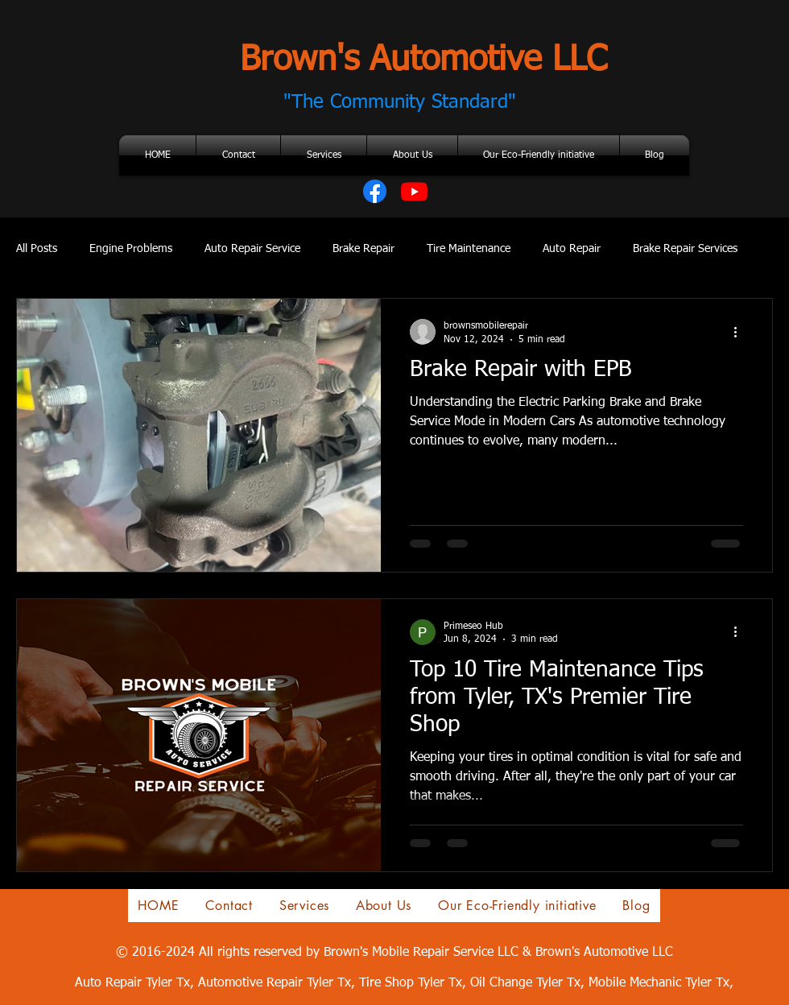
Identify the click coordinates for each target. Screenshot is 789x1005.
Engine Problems (130, 248)
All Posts (36, 248)
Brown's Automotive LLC (423, 60)
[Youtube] (414, 191)
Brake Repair (363, 248)
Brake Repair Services (685, 248)
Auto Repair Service (252, 248)
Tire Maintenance (468, 248)
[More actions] (740, 331)
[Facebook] (374, 191)
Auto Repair (572, 248)
